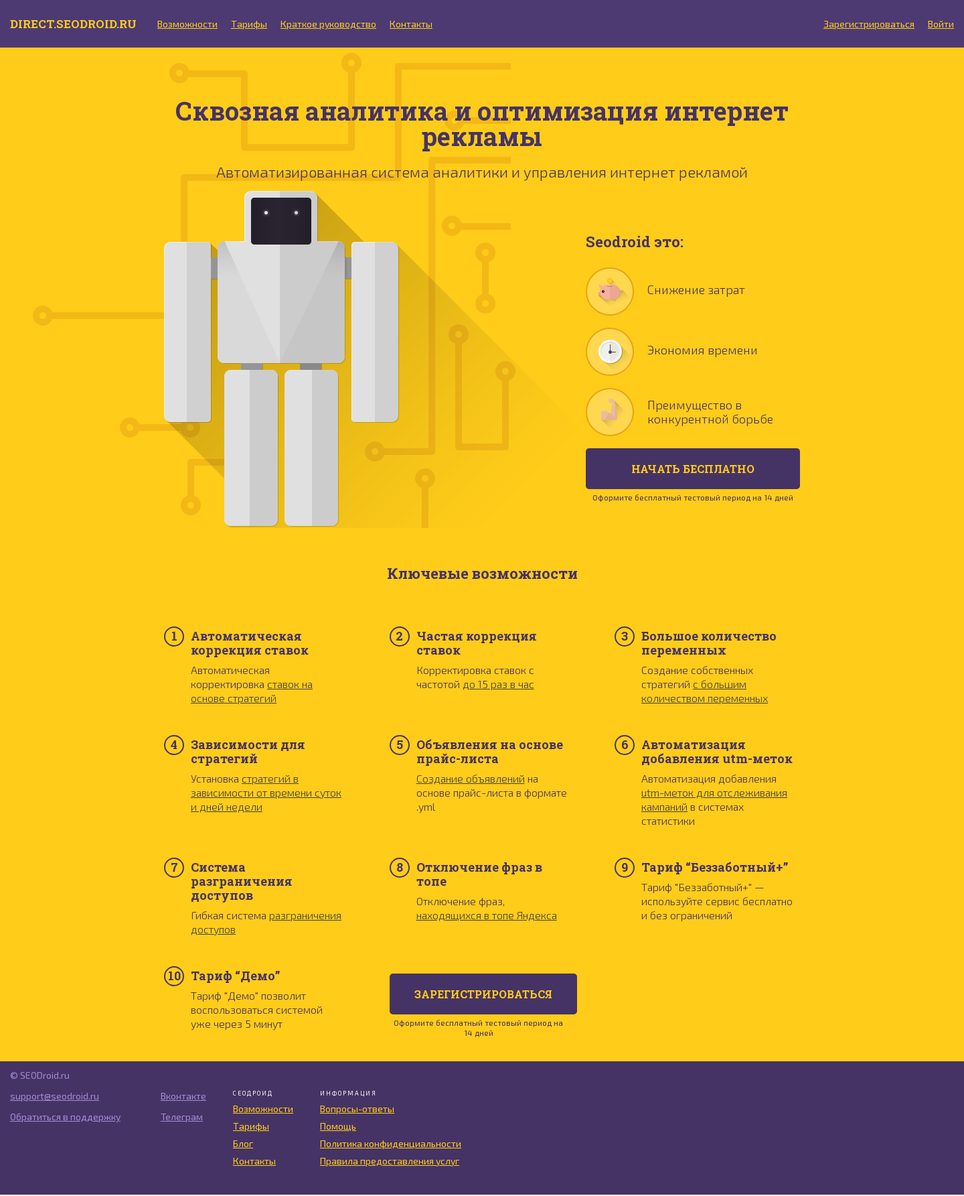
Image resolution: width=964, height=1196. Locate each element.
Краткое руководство (334, 24)
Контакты (417, 24)
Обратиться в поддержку (65, 1118)
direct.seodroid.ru (76, 24)
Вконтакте (176, 1097)
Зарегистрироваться (868, 24)
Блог (243, 1144)
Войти (941, 24)
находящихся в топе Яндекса (486, 916)
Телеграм (175, 1118)
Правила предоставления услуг (389, 1162)
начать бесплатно (692, 470)
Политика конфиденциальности (390, 1144)
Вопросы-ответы (357, 1110)
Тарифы (255, 24)
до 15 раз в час (498, 685)
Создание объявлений (470, 779)
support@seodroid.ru (54, 1097)
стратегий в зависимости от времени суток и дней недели (266, 793)
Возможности (193, 24)
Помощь (338, 1127)
